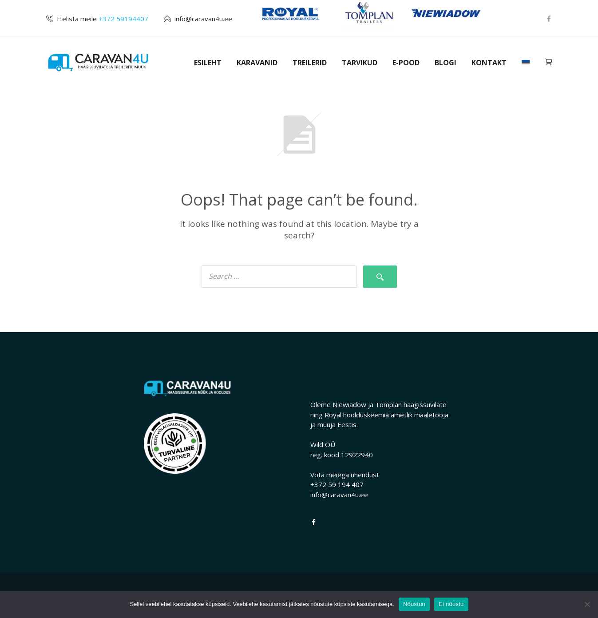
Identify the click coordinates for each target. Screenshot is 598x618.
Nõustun (414, 604)
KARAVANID (257, 62)
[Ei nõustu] (586, 604)
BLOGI (445, 62)
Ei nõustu (451, 604)
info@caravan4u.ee (203, 18)
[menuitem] (526, 62)
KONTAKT (489, 62)
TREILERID (310, 62)
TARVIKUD (359, 62)
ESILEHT (208, 62)
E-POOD (406, 62)
